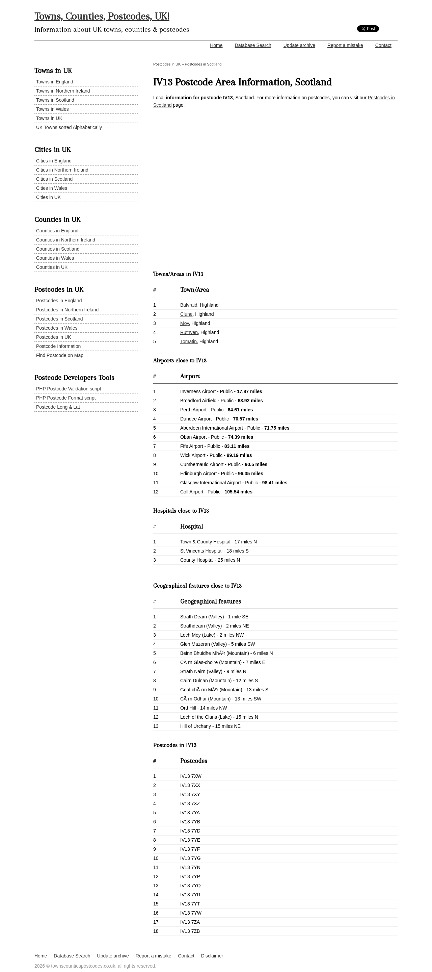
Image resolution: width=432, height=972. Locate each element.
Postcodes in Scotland (59, 319)
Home (216, 45)
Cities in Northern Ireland (62, 170)
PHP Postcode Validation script (68, 388)
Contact (383, 45)
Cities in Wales (51, 188)
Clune (186, 314)
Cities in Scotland (54, 179)
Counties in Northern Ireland (65, 239)
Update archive (299, 45)
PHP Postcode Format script (66, 398)
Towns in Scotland (55, 100)
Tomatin (188, 341)
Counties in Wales (55, 258)
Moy (184, 323)
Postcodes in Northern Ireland (67, 309)
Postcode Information (58, 346)
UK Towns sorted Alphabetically (69, 127)
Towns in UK (49, 118)
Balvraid (188, 305)
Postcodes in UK (53, 337)
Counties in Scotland (57, 249)
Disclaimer (212, 955)
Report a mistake (345, 45)
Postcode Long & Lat (58, 407)
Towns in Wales (52, 109)
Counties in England (57, 230)
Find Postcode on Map (59, 355)
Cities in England (54, 160)
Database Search (253, 45)
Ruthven (189, 332)
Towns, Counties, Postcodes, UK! (101, 16)
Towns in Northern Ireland (63, 91)
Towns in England (54, 81)
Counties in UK (52, 267)
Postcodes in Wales (56, 328)
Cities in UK (48, 197)
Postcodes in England (59, 300)
